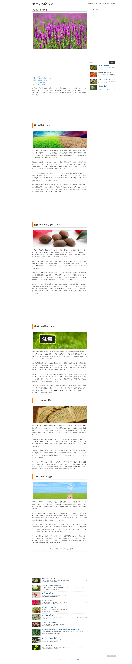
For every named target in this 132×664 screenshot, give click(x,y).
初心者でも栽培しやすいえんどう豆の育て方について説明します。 (61, 629)
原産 (57, 549)
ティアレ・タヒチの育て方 (49, 638)
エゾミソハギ (36, 549)
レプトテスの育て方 (48, 593)
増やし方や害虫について (40, 80)
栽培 (61, 549)
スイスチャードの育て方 (49, 607)
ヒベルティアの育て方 (48, 578)
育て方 (71, 549)
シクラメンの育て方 (104, 79)
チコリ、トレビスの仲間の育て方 (51, 622)
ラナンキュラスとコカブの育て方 (51, 585)
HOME (53, 659)
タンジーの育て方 (103, 66)
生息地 (66, 549)
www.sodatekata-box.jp (64, 662)
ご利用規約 (59, 659)
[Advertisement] (59, 63)
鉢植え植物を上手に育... (105, 72)
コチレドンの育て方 (48, 615)
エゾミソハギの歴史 (39, 82)
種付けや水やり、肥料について (42, 79)
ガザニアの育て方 (47, 645)
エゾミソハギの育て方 (48, 549)
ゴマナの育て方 (102, 86)
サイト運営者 (77, 659)
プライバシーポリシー (68, 659)
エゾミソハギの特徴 (39, 84)
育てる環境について (39, 77)
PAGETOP (111, 655)
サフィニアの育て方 (48, 600)
